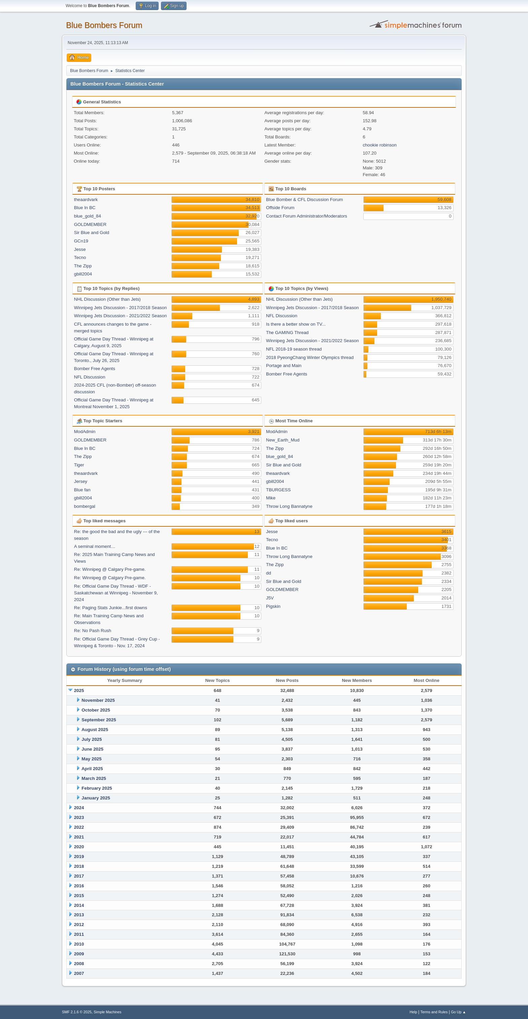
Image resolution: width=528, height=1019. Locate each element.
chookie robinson (380, 144)
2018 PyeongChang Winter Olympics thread (310, 357)
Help (413, 1012)
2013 (79, 914)
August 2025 (94, 729)
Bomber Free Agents (94, 368)
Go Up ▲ (458, 1012)
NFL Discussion (89, 377)
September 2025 (98, 719)
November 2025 (98, 700)
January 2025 (95, 797)
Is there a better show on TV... (296, 324)
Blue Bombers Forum (104, 25)
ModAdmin (85, 431)
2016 (79, 885)
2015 (79, 895)
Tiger (79, 464)
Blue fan (82, 489)
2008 (79, 963)
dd (268, 573)
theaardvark (86, 199)
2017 (79, 876)
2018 (79, 866)
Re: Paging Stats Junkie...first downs (110, 607)
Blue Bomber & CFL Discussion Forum (304, 199)
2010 (79, 944)
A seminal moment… (95, 546)
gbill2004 (83, 273)
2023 (79, 817)
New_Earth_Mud (282, 439)
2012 (79, 924)
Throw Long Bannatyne (289, 506)
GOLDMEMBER (90, 224)
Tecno (80, 257)
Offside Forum (280, 207)
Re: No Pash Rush (92, 630)
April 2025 (92, 768)
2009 (79, 953)
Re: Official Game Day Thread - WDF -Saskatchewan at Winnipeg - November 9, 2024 (116, 593)
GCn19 (81, 240)
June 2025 (92, 749)
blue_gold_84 (87, 216)
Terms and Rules (434, 1012)
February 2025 (96, 788)
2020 (79, 846)
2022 (79, 827)
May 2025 (91, 758)
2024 (79, 807)
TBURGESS (278, 489)
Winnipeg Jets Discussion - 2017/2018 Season (120, 307)
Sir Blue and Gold (91, 232)
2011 (79, 934)
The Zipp (83, 265)
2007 (79, 973)
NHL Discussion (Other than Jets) (107, 299)
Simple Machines (107, 1012)
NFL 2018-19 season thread (294, 349)
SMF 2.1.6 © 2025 (77, 1012)
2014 (79, 905)
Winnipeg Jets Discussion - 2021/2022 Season (120, 315)
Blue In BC (85, 207)
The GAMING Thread (287, 332)
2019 (79, 856)
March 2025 (93, 778)
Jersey (80, 481)
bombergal (84, 506)
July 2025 (91, 739)
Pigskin (273, 606)
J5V (270, 597)
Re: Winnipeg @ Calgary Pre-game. (110, 569)
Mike (270, 497)
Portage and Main (283, 365)
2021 (79, 837)
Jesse (80, 249)
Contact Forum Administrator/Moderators (306, 216)
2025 (79, 690)
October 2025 (95, 710)
